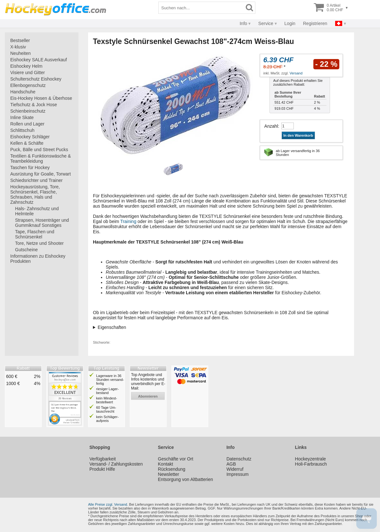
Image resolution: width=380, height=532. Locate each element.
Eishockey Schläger (30, 136)
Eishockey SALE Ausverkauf (38, 59)
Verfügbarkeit (102, 458)
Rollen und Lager (27, 123)
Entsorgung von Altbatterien (185, 479)
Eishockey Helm (26, 66)
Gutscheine (26, 249)
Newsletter (168, 474)
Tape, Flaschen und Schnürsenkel (34, 234)
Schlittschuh (22, 130)
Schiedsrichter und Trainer (36, 180)
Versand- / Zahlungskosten (116, 464)
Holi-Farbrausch (311, 464)
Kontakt (165, 464)
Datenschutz (239, 458)
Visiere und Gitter (27, 72)
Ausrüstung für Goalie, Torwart (40, 173)
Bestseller (20, 40)
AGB (231, 464)
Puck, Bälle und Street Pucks (39, 149)
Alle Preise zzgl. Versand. (108, 504)
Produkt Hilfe (102, 469)
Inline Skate (22, 117)
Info (243, 23)
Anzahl (271, 126)
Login (290, 23)
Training (128, 221)
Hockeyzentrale (310, 458)
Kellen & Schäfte (27, 143)
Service (265, 23)
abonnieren (148, 396)
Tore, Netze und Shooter (39, 243)
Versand (296, 73)
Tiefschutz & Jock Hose (33, 104)
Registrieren (315, 23)
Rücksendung (172, 469)
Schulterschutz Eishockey (36, 79)
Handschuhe (23, 91)
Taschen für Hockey (30, 167)
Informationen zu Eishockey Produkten (37, 258)
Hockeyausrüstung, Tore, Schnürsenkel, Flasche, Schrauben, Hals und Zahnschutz (35, 194)
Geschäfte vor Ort (175, 458)
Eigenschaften (112, 327)
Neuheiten (20, 53)
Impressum (238, 474)
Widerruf (235, 469)
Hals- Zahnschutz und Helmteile (37, 211)
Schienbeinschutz (27, 111)
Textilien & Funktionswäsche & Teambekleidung (40, 158)
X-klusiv (18, 46)
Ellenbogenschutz (28, 85)
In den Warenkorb (298, 135)
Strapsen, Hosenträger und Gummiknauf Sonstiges (42, 223)
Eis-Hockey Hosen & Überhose (41, 98)
